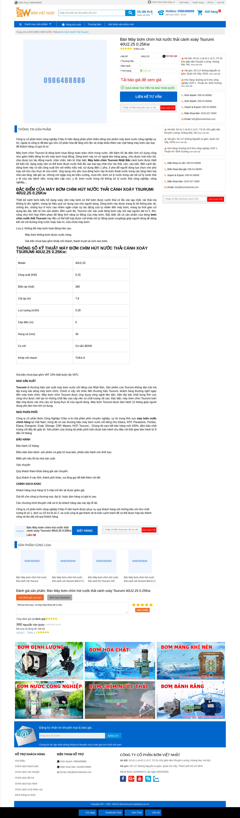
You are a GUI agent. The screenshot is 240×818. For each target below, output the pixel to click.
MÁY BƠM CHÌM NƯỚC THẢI (42, 32)
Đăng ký (113, 735)
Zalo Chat (134, 812)
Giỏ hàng (211, 11)
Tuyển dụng (198, 2)
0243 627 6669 (208, 113)
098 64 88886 (205, 95)
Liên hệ (220, 2)
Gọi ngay (87, 812)
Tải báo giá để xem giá (141, 79)
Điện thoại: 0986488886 (28, 2)
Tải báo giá (169, 56)
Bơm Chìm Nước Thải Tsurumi (73, 32)
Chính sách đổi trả (24, 777)
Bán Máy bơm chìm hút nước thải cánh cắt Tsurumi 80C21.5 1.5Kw (139, 581)
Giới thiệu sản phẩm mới (121, 24)
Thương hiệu (94, 24)
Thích (29, 632)
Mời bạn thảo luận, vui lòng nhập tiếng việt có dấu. (72, 608)
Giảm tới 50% (144, 13)
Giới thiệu (184, 2)
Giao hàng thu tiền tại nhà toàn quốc (150, 88)
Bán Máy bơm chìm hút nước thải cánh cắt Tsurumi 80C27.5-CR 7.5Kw (68, 581)
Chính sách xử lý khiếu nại (28, 789)
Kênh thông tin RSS (25, 795)
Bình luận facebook (60, 597)
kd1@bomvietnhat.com (203, 119)
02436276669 (84, 767)
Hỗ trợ (210, 2)
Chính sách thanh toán (26, 766)
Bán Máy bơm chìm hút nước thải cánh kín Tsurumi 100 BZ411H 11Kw (103, 581)
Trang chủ (21, 32)
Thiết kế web (117, 804)
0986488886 (80, 761)
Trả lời (19, 632)
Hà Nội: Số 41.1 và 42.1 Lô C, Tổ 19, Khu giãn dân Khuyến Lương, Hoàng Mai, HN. (202, 61)
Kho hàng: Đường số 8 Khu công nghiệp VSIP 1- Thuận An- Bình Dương (201, 82)
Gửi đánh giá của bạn (30, 597)
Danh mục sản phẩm (36, 24)
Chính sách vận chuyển (27, 772)
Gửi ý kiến (142, 610)
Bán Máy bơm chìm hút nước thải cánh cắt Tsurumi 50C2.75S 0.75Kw (31, 581)
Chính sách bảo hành (26, 783)
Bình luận (139, 49)
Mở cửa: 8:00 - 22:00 (180, 13)
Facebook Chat (110, 812)
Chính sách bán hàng (162, 2)
